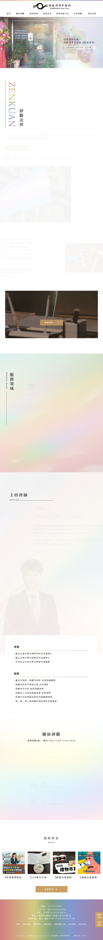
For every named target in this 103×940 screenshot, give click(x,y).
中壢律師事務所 (50, 933)
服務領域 (37, 924)
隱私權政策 (55, 936)
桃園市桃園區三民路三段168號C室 (55, 915)
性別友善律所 (61, 933)
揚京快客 (30, 936)
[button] (50, 65)
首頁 (18, 924)
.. (72, 936)
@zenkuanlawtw (57, 909)
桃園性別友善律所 (73, 933)
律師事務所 (27, 933)
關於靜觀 (27, 924)
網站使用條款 (65, 936)
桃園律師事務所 (38, 933)
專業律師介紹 (59, 924)
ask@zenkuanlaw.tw (55, 912)
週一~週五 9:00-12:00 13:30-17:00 (57, 918)
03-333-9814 (55, 906)
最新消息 (47, 924)
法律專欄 (72, 924)
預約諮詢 (82, 924)
